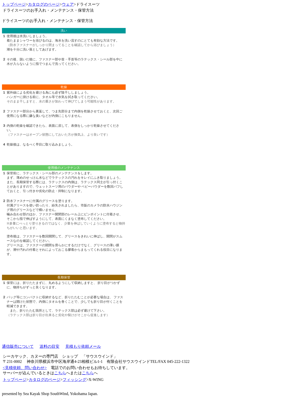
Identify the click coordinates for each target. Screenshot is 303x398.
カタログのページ (44, 4)
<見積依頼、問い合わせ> (25, 368)
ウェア (68, 4)
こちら (60, 373)
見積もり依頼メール (83, 346)
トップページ (14, 4)
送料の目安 (49, 346)
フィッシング (74, 379)
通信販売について (18, 346)
